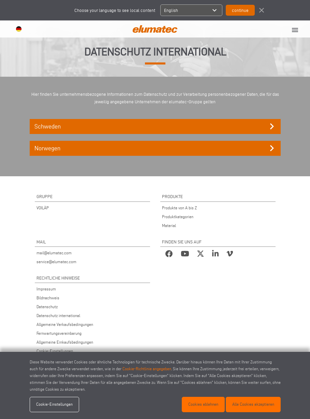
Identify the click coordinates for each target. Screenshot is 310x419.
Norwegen (156, 148)
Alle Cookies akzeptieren (253, 404)
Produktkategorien (177, 216)
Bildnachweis (47, 298)
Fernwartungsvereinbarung (59, 333)
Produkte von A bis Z (179, 208)
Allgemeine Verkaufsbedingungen (64, 324)
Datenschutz (47, 306)
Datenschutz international (58, 315)
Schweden (156, 126)
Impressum (46, 289)
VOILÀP (42, 208)
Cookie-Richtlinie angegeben (146, 368)
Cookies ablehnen (203, 404)
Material (169, 225)
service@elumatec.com (56, 261)
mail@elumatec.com (54, 253)
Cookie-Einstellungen (54, 351)
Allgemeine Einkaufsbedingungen (64, 342)
